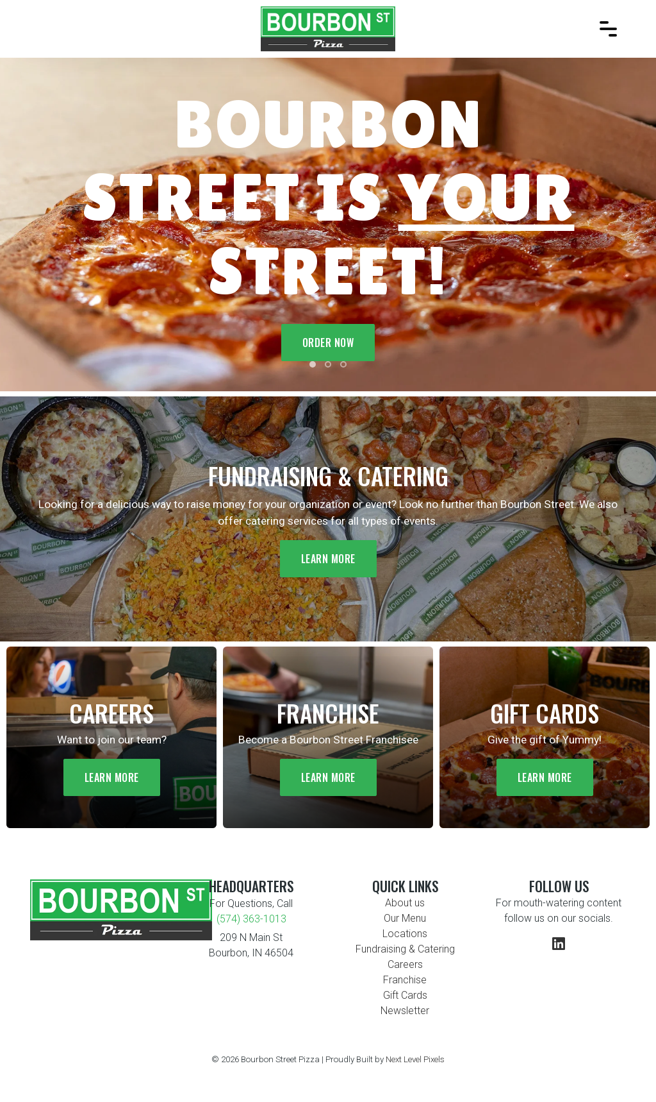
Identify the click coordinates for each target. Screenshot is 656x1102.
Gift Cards (405, 995)
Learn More (328, 558)
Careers (405, 964)
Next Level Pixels (415, 1059)
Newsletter (405, 1011)
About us (405, 903)
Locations (404, 934)
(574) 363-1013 (251, 919)
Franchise (405, 980)
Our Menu (405, 918)
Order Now (328, 342)
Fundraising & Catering (405, 949)
